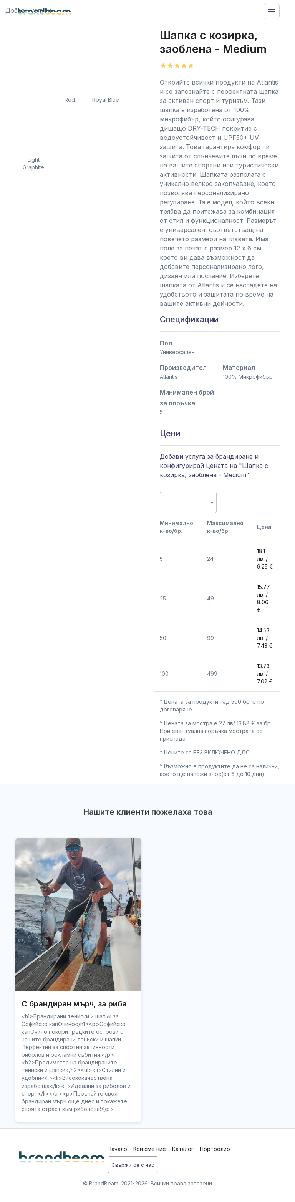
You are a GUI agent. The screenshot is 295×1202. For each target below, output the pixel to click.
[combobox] (185, 502)
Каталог (183, 1149)
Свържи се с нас (133, 1165)
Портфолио (215, 1149)
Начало (117, 1149)
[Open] (212, 502)
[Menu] (272, 11)
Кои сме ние (149, 1149)
